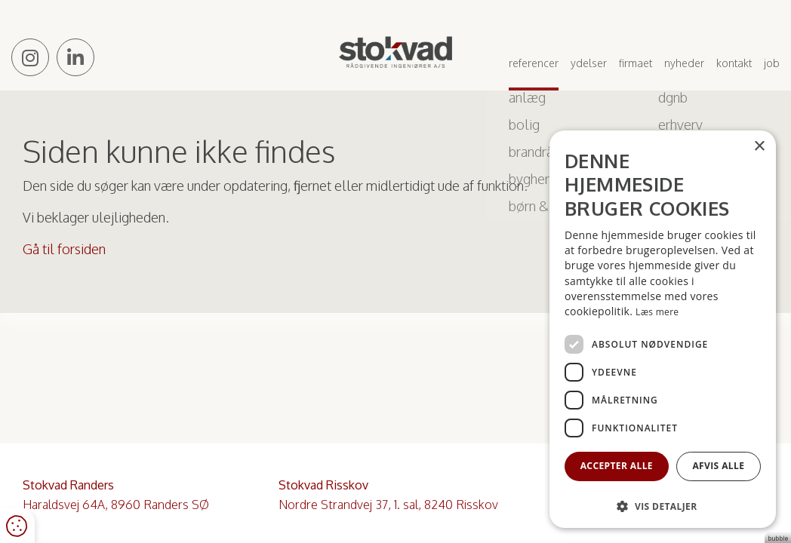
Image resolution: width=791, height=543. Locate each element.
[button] (663, 506)
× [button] (759, 146)
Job (772, 63)
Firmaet (635, 63)
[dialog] (662, 329)
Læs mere (657, 311)
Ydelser (589, 63)
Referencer (534, 63)
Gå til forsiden (64, 249)
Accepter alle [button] (616, 465)
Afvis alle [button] (718, 465)
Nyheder (684, 63)
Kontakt (734, 63)
